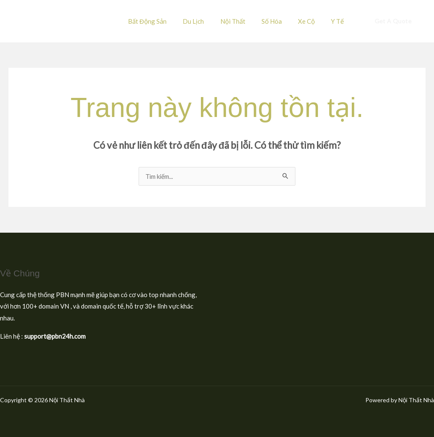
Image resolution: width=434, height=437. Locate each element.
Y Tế (339, 21)
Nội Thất (245, 21)
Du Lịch (209, 21)
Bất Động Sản (166, 21)
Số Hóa (280, 21)
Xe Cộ (311, 21)
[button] (393, 21)
